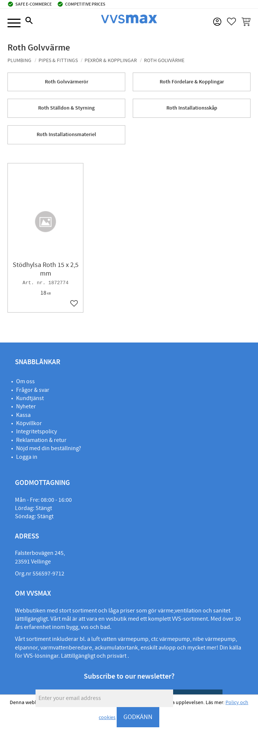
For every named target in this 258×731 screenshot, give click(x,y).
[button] (14, 23)
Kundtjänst (30, 398)
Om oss (25, 381)
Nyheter (26, 406)
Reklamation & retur (41, 440)
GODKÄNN (138, 717)
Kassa (23, 415)
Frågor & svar (32, 390)
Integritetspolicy (36, 431)
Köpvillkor (29, 423)
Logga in (26, 457)
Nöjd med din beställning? (48, 448)
